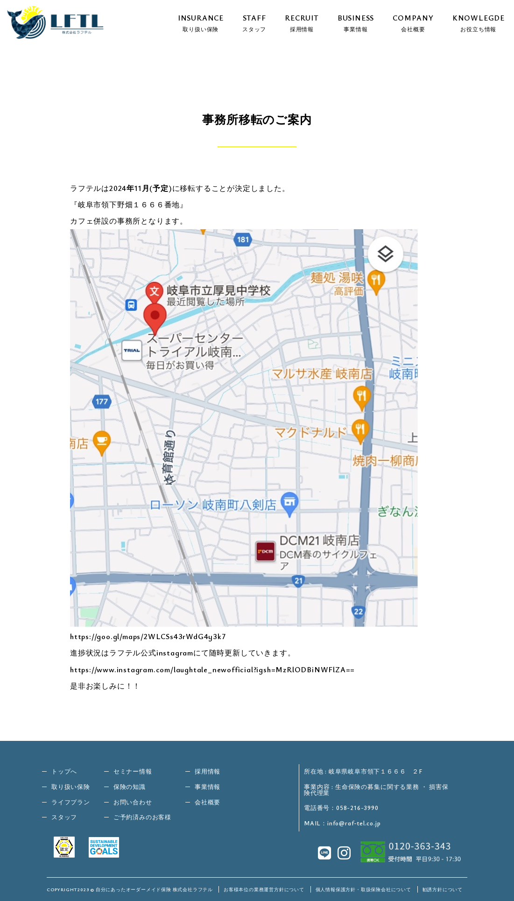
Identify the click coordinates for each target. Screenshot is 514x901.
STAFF (254, 22)
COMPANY (413, 22)
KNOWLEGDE (478, 22)
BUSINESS (356, 22)
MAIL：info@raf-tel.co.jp (342, 823)
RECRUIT (302, 22)
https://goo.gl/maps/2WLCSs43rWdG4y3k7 (148, 636)
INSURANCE (201, 22)
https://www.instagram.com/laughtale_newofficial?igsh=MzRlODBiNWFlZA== (212, 669)
